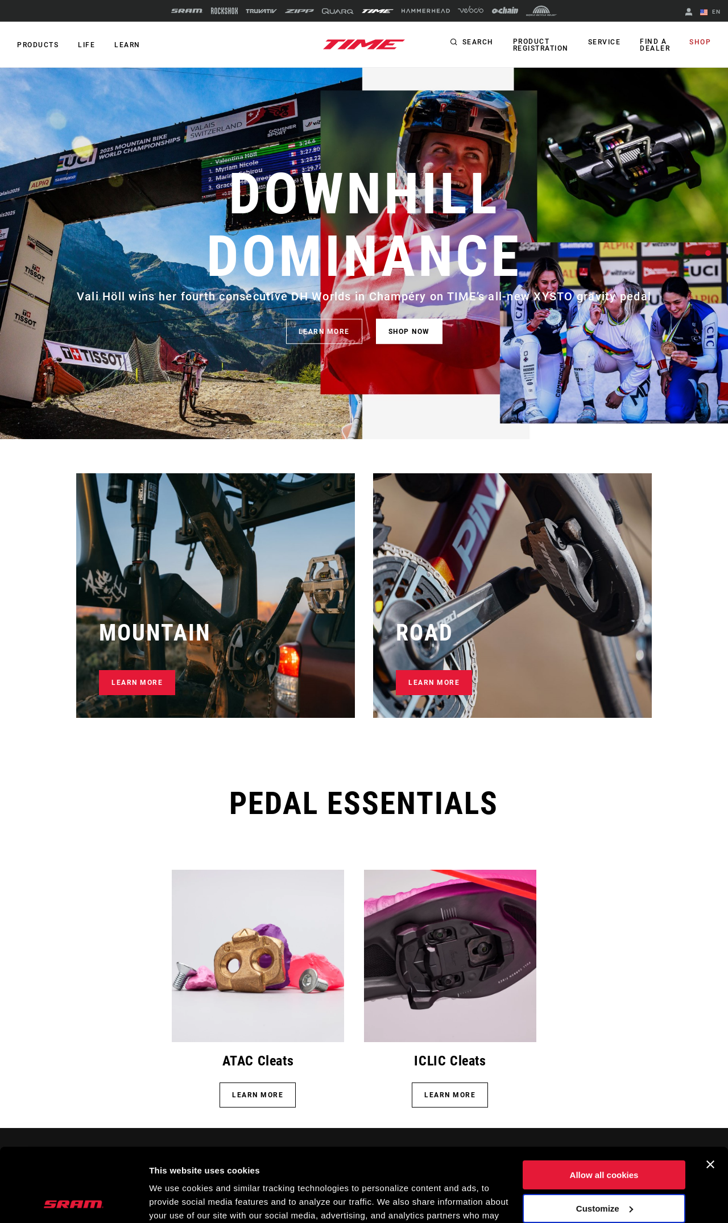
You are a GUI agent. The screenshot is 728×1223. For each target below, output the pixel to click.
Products (38, 45)
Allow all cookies (604, 1101)
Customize (604, 1134)
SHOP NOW (409, 332)
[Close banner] (710, 1091)
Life (86, 45)
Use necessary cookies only (604, 1168)
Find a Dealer (655, 45)
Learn (127, 45)
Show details (175, 1200)
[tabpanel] (364, 253)
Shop (700, 42)
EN (710, 12)
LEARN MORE (324, 332)
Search (478, 42)
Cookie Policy (345, 1169)
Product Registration (541, 45)
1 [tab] (708, 253)
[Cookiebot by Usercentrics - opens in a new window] (73, 1200)
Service (604, 42)
